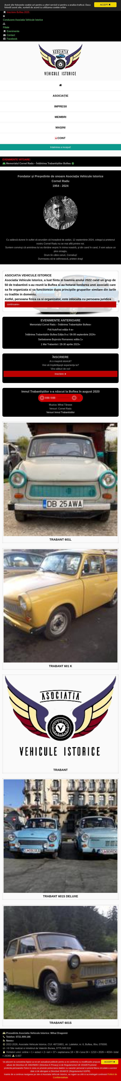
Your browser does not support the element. (60, 398)
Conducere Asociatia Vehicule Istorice (23, 20)
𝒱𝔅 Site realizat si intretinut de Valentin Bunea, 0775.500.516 (36, 1048)
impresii (60, 106)
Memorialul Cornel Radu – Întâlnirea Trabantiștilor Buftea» (60, 324)
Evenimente (11, 31)
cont (60, 138)
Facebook (10, 39)
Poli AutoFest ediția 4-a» (60, 329)
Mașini (60, 127)
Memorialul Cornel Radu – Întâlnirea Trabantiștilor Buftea (38, 163)
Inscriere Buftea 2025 (16, 12)
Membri (60, 117)
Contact (9, 35)
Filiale (6, 27)
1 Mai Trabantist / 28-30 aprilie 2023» (60, 344)
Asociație (60, 95)
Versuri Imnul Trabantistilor (60, 412)
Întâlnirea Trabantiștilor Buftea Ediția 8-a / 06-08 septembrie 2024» (60, 334)
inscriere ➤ (60, 374)
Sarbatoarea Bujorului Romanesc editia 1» (60, 339)
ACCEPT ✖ (105, 4)
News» (8, 1040)
